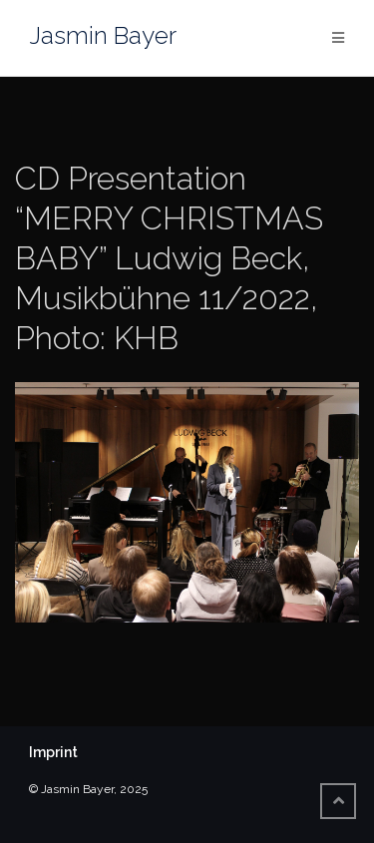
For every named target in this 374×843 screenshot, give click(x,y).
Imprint (53, 752)
